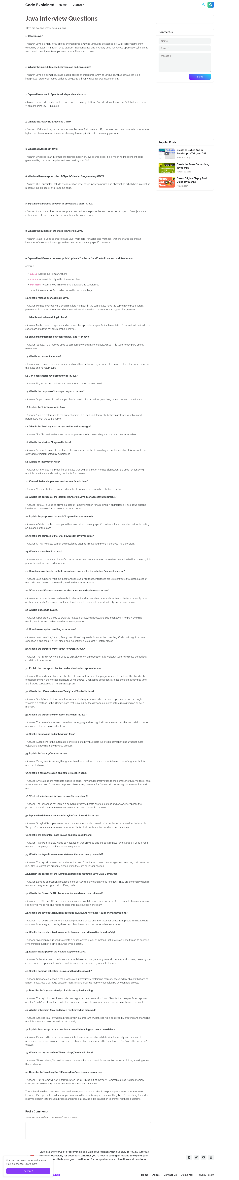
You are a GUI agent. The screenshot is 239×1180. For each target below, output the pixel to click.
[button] (203, 5)
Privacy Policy (206, 1174)
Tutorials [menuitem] (76, 4)
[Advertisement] (185, 110)
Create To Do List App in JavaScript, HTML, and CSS (191, 152)
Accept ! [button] (28, 1171)
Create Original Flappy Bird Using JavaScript (192, 180)
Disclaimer (187, 1174)
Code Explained (39, 4)
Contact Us (170, 1174)
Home (144, 1174)
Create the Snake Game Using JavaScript (193, 166)
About (156, 1174)
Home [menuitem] (63, 4)
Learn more (31, 1164)
